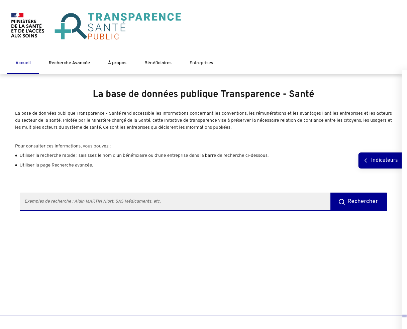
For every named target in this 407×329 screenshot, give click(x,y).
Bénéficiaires (158, 63)
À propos (117, 63)
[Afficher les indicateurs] (380, 160)
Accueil (23, 63)
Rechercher (362, 201)
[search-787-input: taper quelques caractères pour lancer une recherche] (175, 202)
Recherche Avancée (69, 63)
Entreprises (201, 63)
